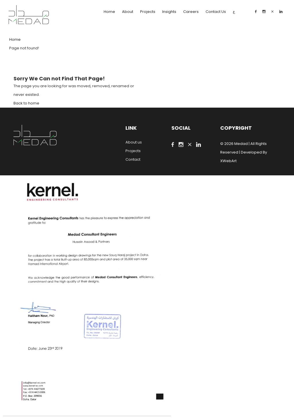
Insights (169, 11)
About (127, 11)
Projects (147, 11)
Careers (191, 11)
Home (109, 11)
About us (133, 142)
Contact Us (216, 11)
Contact (132, 159)
